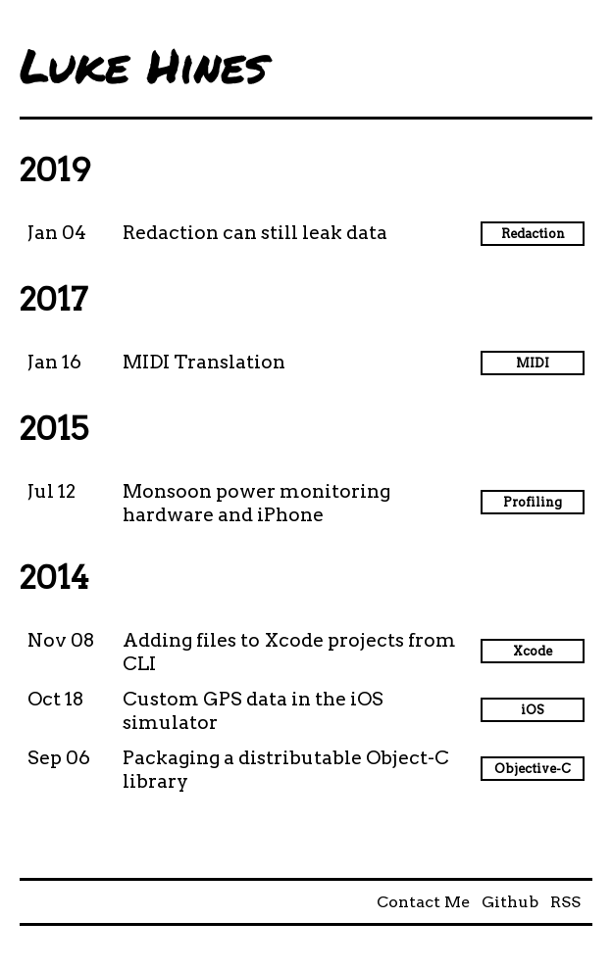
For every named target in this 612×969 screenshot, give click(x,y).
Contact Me (423, 902)
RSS (565, 902)
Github (510, 902)
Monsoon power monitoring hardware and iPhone (256, 503)
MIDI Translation (204, 362)
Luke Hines (143, 64)
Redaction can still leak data (255, 232)
